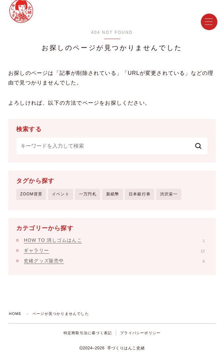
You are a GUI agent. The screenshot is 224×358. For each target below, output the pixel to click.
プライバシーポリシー (140, 333)
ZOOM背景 (31, 194)
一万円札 (88, 194)
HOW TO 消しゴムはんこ (114, 240)
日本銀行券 (140, 194)
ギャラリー (114, 250)
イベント (60, 194)
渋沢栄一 (169, 194)
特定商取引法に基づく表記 (88, 333)
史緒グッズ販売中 (114, 260)
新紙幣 (112, 194)
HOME (15, 314)
